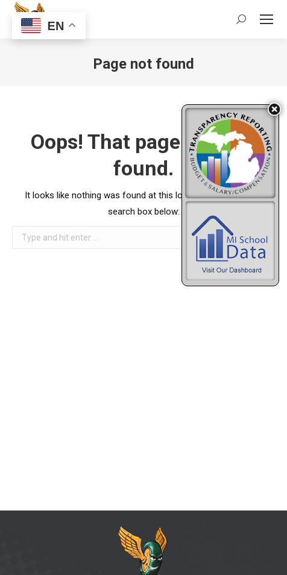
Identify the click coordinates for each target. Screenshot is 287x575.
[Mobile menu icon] (266, 19)
